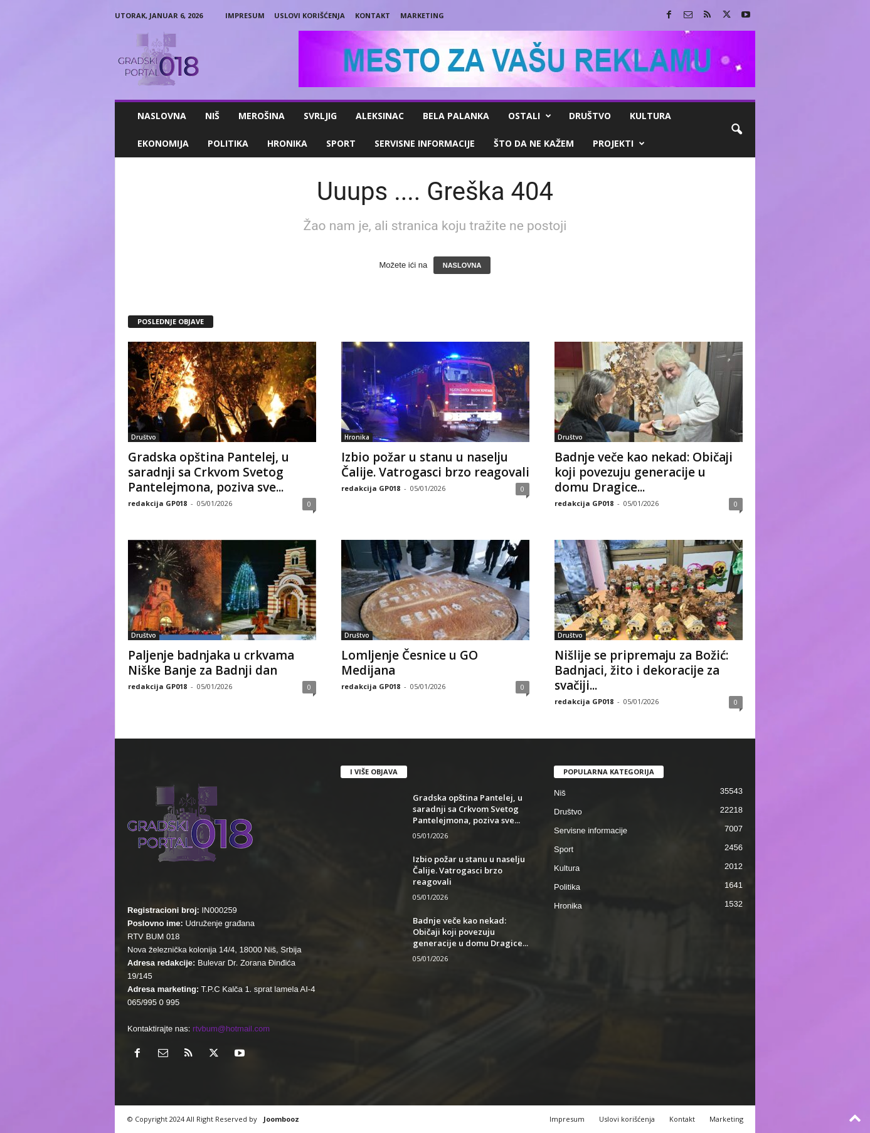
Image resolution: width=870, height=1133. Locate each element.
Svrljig (320, 116)
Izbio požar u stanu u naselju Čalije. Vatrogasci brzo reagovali (435, 464)
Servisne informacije (424, 143)
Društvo (590, 116)
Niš (212, 116)
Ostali (529, 116)
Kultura (650, 116)
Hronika (287, 143)
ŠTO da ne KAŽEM (534, 143)
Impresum (245, 15)
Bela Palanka (456, 116)
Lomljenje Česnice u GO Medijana (409, 662)
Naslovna (161, 116)
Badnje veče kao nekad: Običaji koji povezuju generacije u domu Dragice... (643, 472)
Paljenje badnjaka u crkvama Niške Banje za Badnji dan (211, 662)
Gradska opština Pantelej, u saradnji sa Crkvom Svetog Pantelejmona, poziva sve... (208, 472)
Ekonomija (163, 143)
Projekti (619, 143)
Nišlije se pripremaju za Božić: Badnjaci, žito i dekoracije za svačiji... (641, 670)
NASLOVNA (462, 265)
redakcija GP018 (157, 503)
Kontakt (372, 15)
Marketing (422, 15)
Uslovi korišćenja (309, 15)
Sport (341, 143)
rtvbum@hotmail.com (231, 1028)
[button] (736, 130)
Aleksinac (380, 116)
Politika (228, 143)
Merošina (261, 116)
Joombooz (281, 1119)
